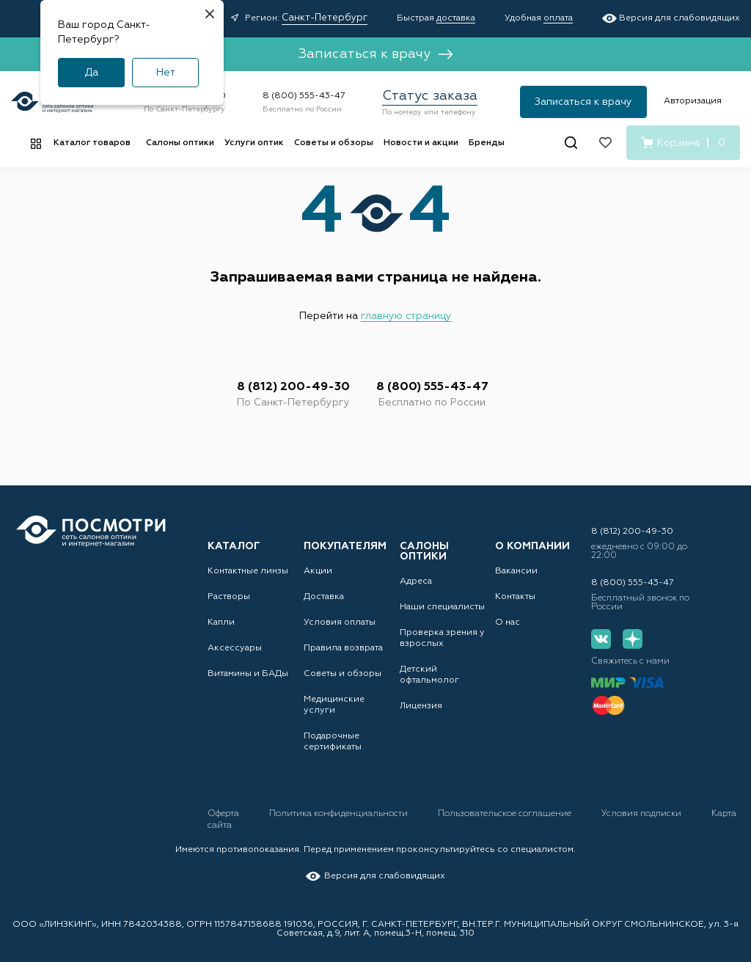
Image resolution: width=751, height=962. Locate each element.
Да (91, 72)
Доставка (324, 596)
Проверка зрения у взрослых (442, 638)
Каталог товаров (92, 143)
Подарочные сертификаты (333, 742)
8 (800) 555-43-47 (304, 96)
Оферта (224, 813)
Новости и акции (421, 143)
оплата (558, 18)
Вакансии (516, 571)
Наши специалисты (442, 607)
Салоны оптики (180, 143)
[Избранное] (605, 142)
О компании (532, 546)
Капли (221, 622)
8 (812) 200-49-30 (293, 387)
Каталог (234, 546)
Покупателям (345, 546)
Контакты (515, 596)
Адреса (416, 581)
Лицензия (421, 706)
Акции (318, 571)
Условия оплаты (340, 622)
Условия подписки (642, 813)
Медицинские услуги (334, 705)
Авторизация (693, 101)
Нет (165, 72)
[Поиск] (571, 142)
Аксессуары (235, 648)
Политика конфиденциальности (339, 813)
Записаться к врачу (375, 54)
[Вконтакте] (601, 639)
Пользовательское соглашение (506, 813)
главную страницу (406, 316)
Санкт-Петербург (324, 18)
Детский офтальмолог (429, 675)
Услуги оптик (254, 143)
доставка (455, 18)
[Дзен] (632, 639)
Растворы (229, 596)
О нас (507, 622)
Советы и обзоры (333, 143)
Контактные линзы (248, 571)
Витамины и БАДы (248, 673)
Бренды (487, 143)
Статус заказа (429, 96)
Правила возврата (343, 648)
